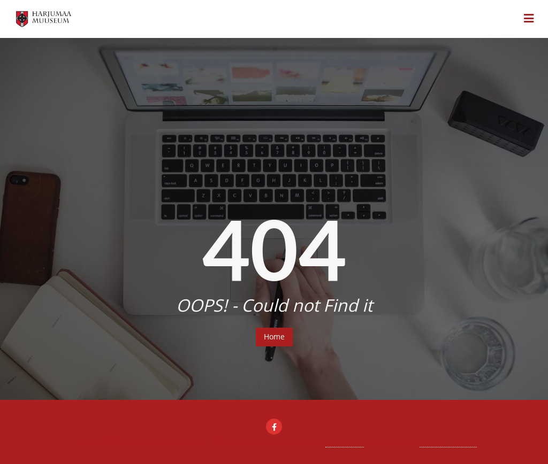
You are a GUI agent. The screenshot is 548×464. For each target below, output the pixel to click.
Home (274, 336)
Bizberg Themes (448, 441)
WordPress (344, 441)
